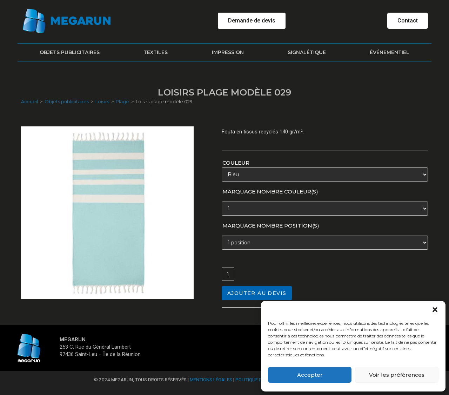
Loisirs (102, 101)
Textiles (155, 52)
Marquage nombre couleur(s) (270, 191)
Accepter (310, 374)
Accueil (29, 101)
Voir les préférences (396, 374)
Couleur (235, 162)
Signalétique (307, 52)
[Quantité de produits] (228, 274)
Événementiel (389, 52)
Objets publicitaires (70, 52)
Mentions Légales (211, 379)
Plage (122, 101)
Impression (228, 52)
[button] (434, 309)
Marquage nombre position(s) (270, 225)
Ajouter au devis (256, 293)
